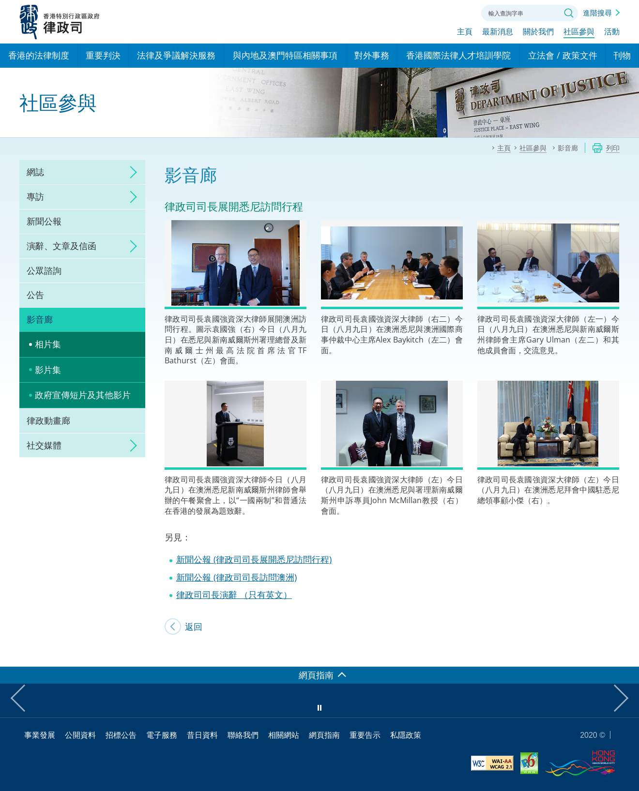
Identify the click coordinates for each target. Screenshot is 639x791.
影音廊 (40, 319)
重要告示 (365, 735)
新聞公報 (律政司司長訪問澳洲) (236, 577)
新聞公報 (44, 221)
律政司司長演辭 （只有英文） (234, 594)
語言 (408, 12)
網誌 (35, 172)
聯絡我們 (462, 12)
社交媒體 (44, 445)
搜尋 (569, 13)
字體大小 (435, 12)
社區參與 (578, 32)
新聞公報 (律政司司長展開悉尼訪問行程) (254, 559)
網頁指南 (324, 735)
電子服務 (161, 735)
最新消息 (497, 32)
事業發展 (39, 735)
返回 (193, 626)
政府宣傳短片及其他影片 (83, 395)
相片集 (48, 344)
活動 (612, 32)
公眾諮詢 (44, 270)
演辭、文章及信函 (61, 246)
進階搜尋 (597, 12)
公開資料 (80, 735)
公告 (35, 294)
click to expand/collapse (130, 172)
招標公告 (121, 735)
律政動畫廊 (48, 420)
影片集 (48, 369)
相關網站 (283, 735)
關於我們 (538, 32)
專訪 (35, 196)
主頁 (464, 32)
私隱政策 (405, 735)
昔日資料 (202, 735)
